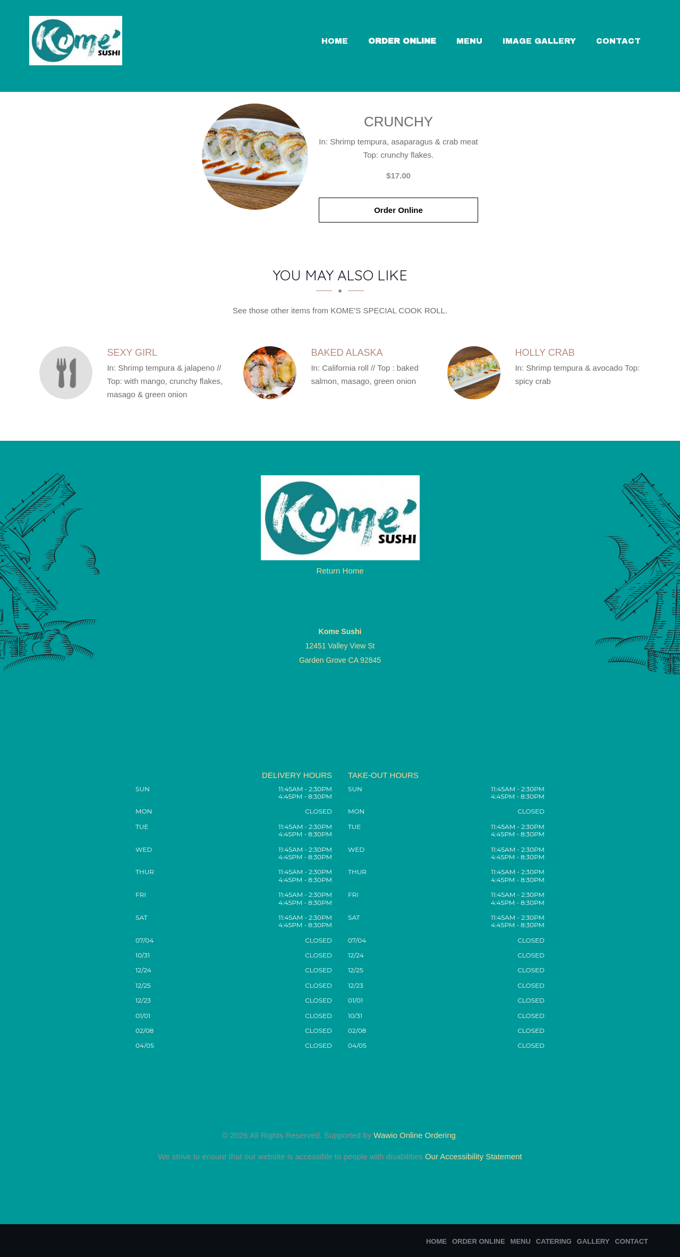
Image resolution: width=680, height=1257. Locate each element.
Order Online (402, 41)
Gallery (593, 1241)
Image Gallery (539, 41)
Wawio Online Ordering (414, 1135)
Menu (469, 41)
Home (334, 41)
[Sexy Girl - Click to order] (68, 372)
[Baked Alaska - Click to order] (272, 372)
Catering (554, 1241)
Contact (618, 41)
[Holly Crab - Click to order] (476, 372)
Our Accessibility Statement (472, 1156)
